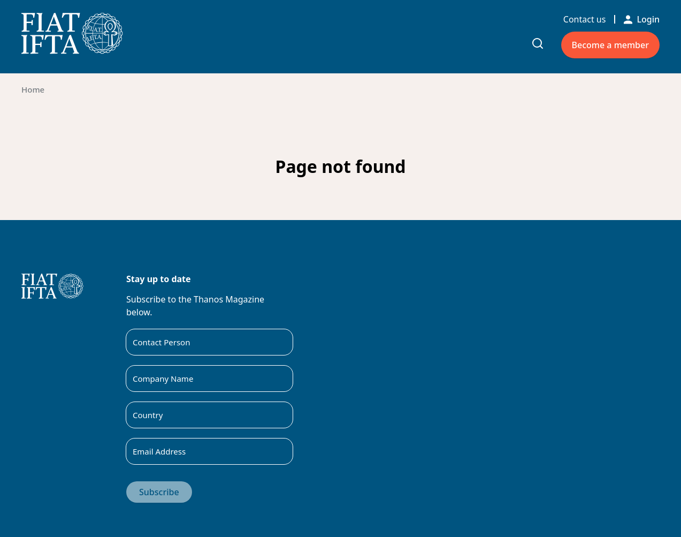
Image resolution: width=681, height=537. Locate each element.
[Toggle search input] (537, 43)
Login (642, 19)
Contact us (584, 19)
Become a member (610, 45)
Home (32, 89)
